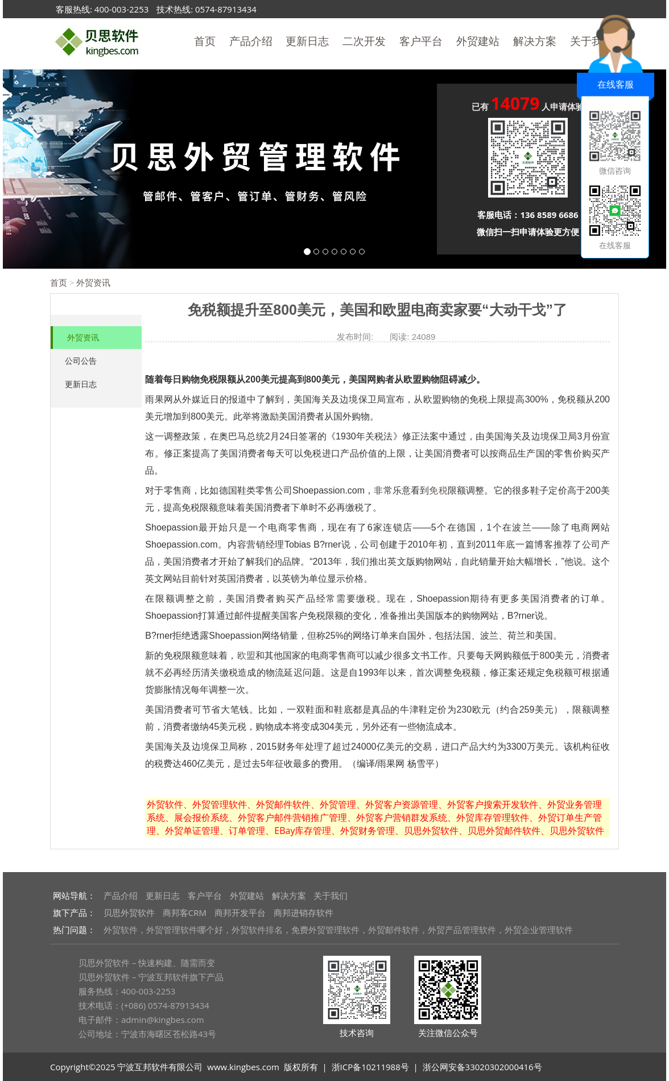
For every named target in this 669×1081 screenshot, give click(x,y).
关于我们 (330, 895)
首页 (205, 41)
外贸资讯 (93, 282)
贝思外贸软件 (129, 912)
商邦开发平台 (240, 912)
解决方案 (534, 41)
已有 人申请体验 (528, 105)
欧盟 (246, 655)
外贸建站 (477, 41)
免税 (438, 490)
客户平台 (421, 41)
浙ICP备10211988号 (370, 1066)
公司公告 (81, 360)
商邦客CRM (185, 912)
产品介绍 (250, 41)
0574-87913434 (226, 9)
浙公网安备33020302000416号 (482, 1066)
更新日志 (307, 41)
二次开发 (364, 41)
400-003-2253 (121, 9)
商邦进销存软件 (303, 912)
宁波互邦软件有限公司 (160, 1066)
